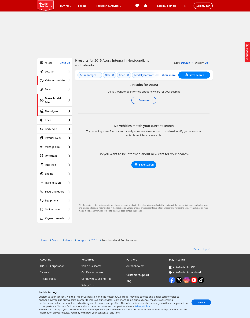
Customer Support (137, 275)
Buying (64, 6)
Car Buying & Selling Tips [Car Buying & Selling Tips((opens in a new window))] (96, 278)
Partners (131, 259)
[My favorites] (137, 6)
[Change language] (184, 6)
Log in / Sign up (166, 6)
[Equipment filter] (54, 200)
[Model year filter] (54, 111)
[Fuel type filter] (54, 164)
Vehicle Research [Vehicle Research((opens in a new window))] (91, 266)
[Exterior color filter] (54, 137)
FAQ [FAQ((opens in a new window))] (128, 281)
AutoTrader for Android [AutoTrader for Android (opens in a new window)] (185, 272)
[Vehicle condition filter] (54, 80)
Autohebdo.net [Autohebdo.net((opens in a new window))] (135, 266)
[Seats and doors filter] (54, 191)
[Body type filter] (54, 129)
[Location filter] (54, 71)
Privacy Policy (142, 306)
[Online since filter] (54, 209)
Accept (201, 302)
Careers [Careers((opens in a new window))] (44, 272)
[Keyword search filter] (54, 218)
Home (43, 240)
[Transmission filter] (54, 182)
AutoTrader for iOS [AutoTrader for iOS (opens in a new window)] (182, 267)
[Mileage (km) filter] (54, 146)
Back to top (201, 249)
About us (45, 259)
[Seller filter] (54, 89)
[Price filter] (54, 120)
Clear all (65, 62)
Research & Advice (107, 6)
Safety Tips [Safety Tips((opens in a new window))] (87, 285)
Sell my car (203, 6)
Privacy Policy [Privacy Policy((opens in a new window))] (48, 278)
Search (56, 240)
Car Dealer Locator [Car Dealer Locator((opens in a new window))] (92, 272)
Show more (169, 75)
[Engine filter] (54, 173)
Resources (87, 259)
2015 (94, 240)
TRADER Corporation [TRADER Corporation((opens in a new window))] (52, 266)
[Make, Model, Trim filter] (54, 100)
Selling (82, 6)
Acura (68, 240)
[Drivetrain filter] (54, 155)
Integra (81, 240)
